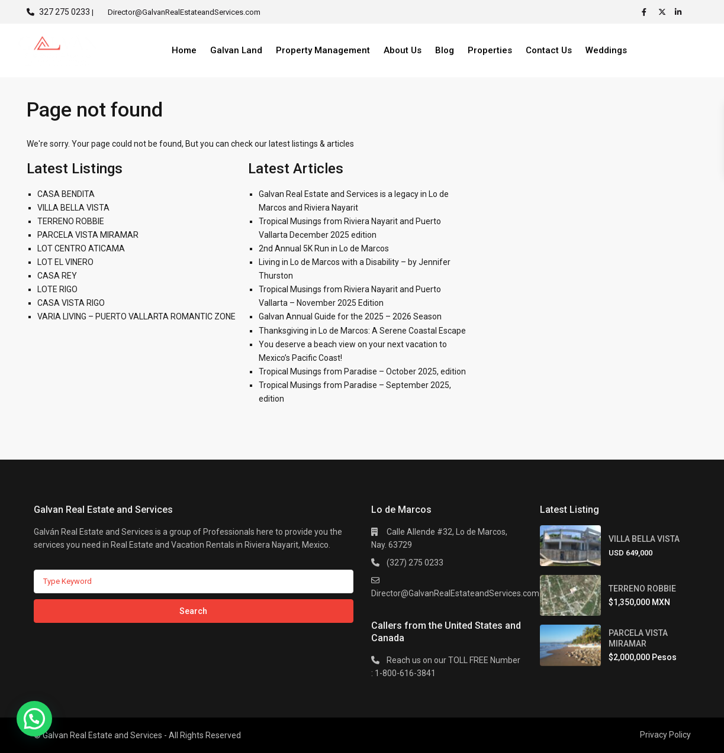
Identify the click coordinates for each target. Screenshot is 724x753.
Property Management (323, 50)
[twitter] (663, 12)
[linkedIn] (680, 12)
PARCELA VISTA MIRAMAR (88, 235)
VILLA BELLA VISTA (73, 207)
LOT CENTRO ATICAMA (81, 248)
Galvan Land (236, 50)
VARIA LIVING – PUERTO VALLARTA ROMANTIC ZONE (136, 316)
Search (193, 611)
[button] (34, 718)
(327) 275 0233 (415, 562)
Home (184, 50)
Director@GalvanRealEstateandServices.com (455, 593)
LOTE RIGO (57, 289)
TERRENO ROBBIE (70, 221)
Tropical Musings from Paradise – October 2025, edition (362, 371)
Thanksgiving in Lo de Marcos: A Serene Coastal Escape (362, 330)
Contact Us (549, 50)
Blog (444, 50)
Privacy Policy (665, 734)
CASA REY (57, 275)
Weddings (606, 50)
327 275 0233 (64, 12)
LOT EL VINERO (65, 262)
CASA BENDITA (66, 194)
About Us (402, 50)
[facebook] (647, 12)
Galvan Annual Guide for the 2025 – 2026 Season (350, 316)
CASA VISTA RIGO (71, 303)
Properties (490, 50)
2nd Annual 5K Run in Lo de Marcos (324, 248)
